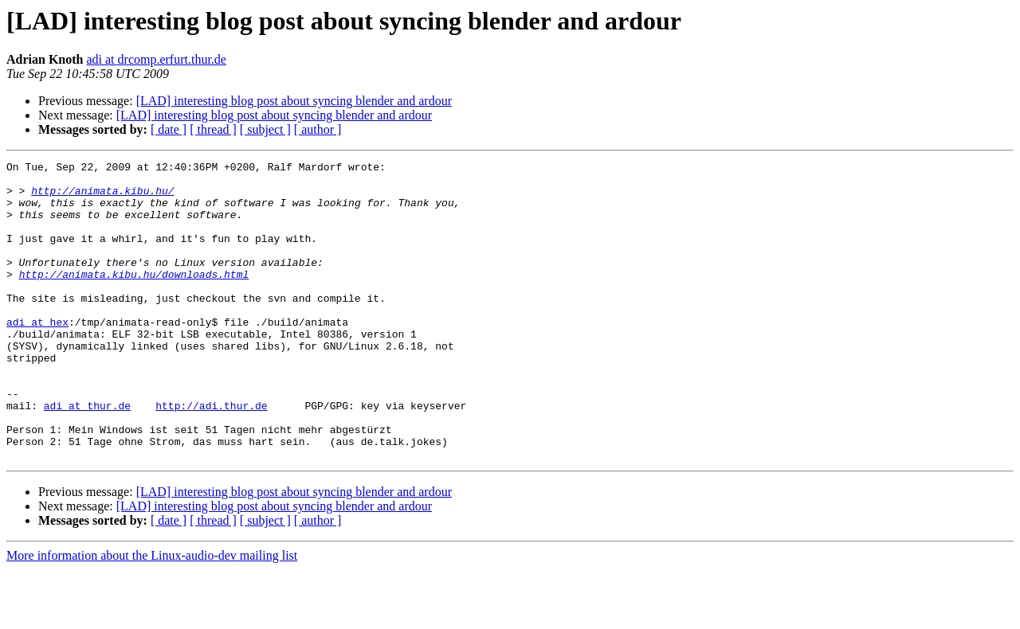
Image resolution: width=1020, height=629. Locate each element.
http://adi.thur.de (211, 455)
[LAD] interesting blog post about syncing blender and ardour (294, 100)
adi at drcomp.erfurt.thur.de (156, 59)
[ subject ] (265, 129)
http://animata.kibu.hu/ (102, 197)
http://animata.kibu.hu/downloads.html (134, 298)
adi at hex (37, 355)
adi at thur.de (87, 455)
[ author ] (318, 129)
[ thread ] (213, 129)
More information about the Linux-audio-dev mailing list (151, 615)
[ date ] (168, 129)
